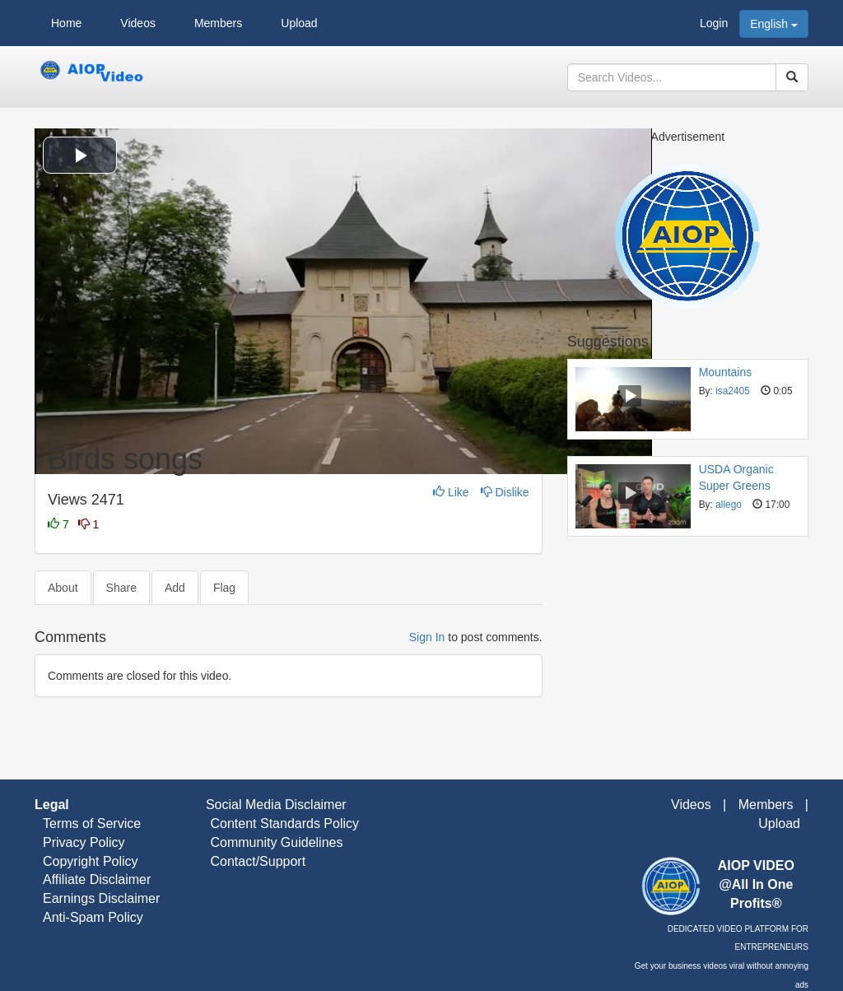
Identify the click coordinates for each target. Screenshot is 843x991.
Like (452, 492)
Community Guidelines (276, 842)
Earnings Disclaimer (101, 898)
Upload (299, 23)
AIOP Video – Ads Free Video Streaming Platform (92, 77)
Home (66, 23)
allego (728, 504)
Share (121, 587)
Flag (224, 587)
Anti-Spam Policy (93, 917)
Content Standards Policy (284, 823)
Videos (138, 23)
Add (175, 587)
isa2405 (732, 391)
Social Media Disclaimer (274, 805)
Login (714, 23)
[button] (80, 155)
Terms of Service (92, 823)
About (63, 587)
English (774, 23)
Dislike (505, 492)
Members (218, 23)
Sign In (427, 637)
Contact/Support (257, 861)
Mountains (725, 372)
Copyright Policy (90, 861)
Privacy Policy (84, 842)
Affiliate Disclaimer (97, 879)
